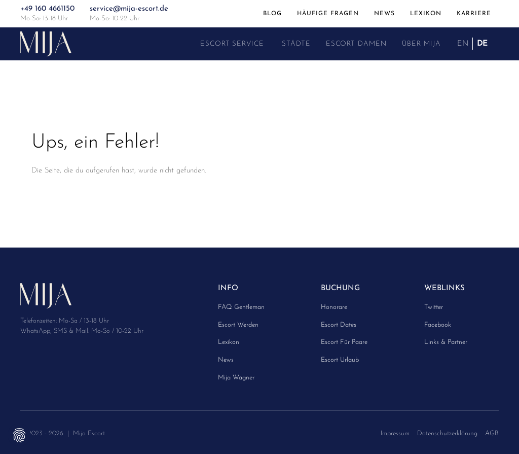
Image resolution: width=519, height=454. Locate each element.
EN (462, 43)
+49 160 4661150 (47, 9)
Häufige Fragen (328, 13)
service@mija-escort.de (129, 9)
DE (482, 43)
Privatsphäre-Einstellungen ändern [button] (19, 435)
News (384, 13)
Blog (272, 13)
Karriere (474, 13)
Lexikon (425, 13)
